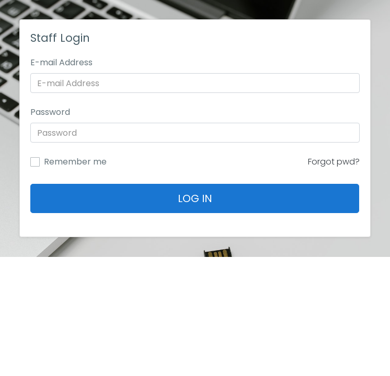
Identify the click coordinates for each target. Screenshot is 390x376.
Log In (195, 198)
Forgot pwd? (334, 162)
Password (50, 112)
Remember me (75, 162)
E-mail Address (61, 62)
